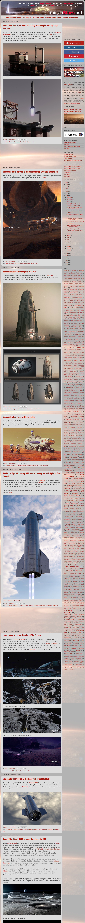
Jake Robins (72, 421)
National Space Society (77, 534)
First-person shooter (78, 386)
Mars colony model (77, 478)
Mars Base (69, 467)
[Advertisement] (32, 155)
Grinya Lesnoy (73, 401)
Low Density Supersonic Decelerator (76, 449)
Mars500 (67, 503)
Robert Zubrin (79, 583)
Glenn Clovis (79, 397)
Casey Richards (80, 331)
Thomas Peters (68, 643)
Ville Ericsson (75, 654)
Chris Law (82, 337)
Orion (77, 548)
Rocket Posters (67, 584)
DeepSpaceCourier (67, 360)
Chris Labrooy (75, 337)
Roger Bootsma (10, 142)
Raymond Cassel (73, 573)
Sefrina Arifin (76, 599)
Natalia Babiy (69, 530)
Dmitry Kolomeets (78, 363)
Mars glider (77, 487)
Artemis (71, 300)
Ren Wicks (81, 576)
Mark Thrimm (73, 464)
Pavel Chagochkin (78, 558)
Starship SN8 (48, 605)
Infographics (76, 411)
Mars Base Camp (74, 469)
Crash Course (79, 350)
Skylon (73, 602)
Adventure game (76, 275)
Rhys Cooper (75, 578)
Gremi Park (66, 401)
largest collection (68, 84)
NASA (82, 529)
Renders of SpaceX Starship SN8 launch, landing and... (75, 219)
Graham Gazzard (78, 398)
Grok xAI (80, 401)
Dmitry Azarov (69, 363)
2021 (66, 193)
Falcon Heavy (70, 384)
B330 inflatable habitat (73, 308)
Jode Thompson (67, 429)
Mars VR (75, 502)
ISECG (77, 417)
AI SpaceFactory (74, 276)
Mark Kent (68, 462)
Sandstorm (78, 594)
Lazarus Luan (71, 444)
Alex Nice (8, 409)
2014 (66, 264)
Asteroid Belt (79, 303)
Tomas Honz (66, 648)
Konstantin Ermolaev (69, 441)
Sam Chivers (72, 592)
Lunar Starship (74, 456)
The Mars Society (76, 638)
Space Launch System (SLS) (72, 608)
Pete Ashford (81, 559)
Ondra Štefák (72, 543)
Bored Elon (73, 320)
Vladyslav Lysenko (73, 656)
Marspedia (66, 144)
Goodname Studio (68, 398)
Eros (76, 377)
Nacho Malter (75, 529)
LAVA (65, 444)
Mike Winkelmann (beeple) (70, 521)
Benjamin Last (73, 312)
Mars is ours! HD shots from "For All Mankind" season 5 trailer (73, 111)
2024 (66, 186)
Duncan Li (80, 370)
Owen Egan (74, 550)
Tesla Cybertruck (68, 634)
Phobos (70, 565)
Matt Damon (81, 510)
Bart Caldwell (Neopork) (12, 605)
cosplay (72, 350)
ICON (71, 409)
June (68, 239)
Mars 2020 (80, 464)
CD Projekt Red (76, 333)
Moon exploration (73, 525)
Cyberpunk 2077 (67, 352)
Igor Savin (77, 409)
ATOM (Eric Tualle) (75, 307)
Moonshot (72, 527)
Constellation (66, 350)
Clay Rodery (77, 342)
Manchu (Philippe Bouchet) (75, 457)
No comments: (12, 139)
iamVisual (66, 409)
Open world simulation (76, 545)
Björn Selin (80, 314)
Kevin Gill (80, 438)
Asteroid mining (68, 305)
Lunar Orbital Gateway (77, 454)
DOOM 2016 (75, 366)
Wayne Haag (34, 263)
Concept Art (14, 409)
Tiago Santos (75, 645)
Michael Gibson (67, 517)
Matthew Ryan (76, 511)
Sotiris (77, 603)
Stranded (70, 624)
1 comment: (11, 603)
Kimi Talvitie (67, 440)
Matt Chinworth (74, 510)
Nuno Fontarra (81, 540)
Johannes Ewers (76, 429)
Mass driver (72, 508)
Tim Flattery (73, 646)
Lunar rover (66, 456)
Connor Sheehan (70, 349)
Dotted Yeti (70, 368)
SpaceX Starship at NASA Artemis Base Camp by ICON (24, 838)
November (69, 199)
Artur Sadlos (70, 303)
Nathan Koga (74, 532)
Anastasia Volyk (73, 289)
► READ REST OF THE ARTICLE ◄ (12, 600)
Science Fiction (16, 771)
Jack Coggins (76, 419)
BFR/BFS (81, 312)
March (68, 246)
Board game (77, 317)
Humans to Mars (71, 408)
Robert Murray (72, 583)
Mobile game (81, 522)
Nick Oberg (66, 538)
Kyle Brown (66, 443)
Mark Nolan (76, 462)
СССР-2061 (71, 669)
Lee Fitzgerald (79, 444)
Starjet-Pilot (68, 616)
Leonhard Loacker (72, 446)
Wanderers (74, 659)
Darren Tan (81, 355)
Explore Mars (67, 172)
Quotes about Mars (68, 571)
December (69, 197)
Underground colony (69, 651)
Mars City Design (70, 472)
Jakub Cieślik (79, 421)
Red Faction (72, 575)
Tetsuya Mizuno (68, 635)
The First (35, 409)
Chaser (65, 336)
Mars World (81, 502)
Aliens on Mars (73, 286)
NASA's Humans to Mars (70, 156)
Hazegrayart (80, 405)
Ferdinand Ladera (78, 384)
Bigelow (68, 314)
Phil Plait (70, 562)
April (68, 244)
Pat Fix (79, 553)
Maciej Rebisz (19, 465)
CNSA (77, 344)
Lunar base (8, 771)
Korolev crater (79, 441)
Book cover (66, 320)
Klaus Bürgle (81, 440)
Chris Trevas (75, 339)
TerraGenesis (73, 632)
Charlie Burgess (78, 334)
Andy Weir (71, 294)
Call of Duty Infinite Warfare (69, 328)
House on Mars (70, 406)
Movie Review (79, 527)
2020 (66, 195)
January (69, 250)
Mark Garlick (81, 460)
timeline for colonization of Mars (72, 103)
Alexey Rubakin (78, 283)
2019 (66, 253)
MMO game (74, 522)
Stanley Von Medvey (79, 612)
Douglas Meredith (78, 368)
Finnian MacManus (68, 385)
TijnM (81, 645)
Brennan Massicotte (78, 321)
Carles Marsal (67, 329)
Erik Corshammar (69, 376)
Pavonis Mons (67, 559)
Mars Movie (75, 493)
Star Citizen (68, 614)
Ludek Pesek (68, 451)
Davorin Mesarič (68, 358)
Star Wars (75, 614)
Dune (65, 371)
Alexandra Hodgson (68, 283)
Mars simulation (70, 500)
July (68, 237)
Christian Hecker (72, 341)
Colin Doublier (72, 345)
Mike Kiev (80, 519)
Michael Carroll (79, 516)
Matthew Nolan (68, 511)
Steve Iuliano (76, 622)
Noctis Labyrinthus (74, 538)
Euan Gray (76, 379)
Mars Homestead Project (78, 488)
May (68, 242)
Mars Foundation (78, 485)
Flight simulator (70, 387)
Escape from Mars (68, 379)
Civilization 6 (70, 342)
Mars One (71, 495)
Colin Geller (81, 345)
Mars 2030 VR (81, 465)
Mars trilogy (68, 502)
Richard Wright (81, 579)
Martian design (69, 505)
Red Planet (66, 576)
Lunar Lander (67, 454)
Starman (79, 616)
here (50, 34)
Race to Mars (77, 571)
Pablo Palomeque (69, 551)
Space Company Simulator (78, 605)
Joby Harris (79, 427)
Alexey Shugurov (67, 284)
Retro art (67, 578)
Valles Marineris (68, 653)
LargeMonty (73, 443)
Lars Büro (80, 443)
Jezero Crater (77, 425)
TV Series (40, 409)
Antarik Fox (79, 295)
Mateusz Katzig (79, 508)
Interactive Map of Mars (70, 142)
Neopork (42, 480)
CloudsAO (71, 344)
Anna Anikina (79, 294)
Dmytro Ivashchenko (68, 365)
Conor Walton (79, 349)
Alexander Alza (72, 280)
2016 (66, 260)
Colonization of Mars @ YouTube (72, 168)
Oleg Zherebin (75, 542)
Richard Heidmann (72, 579)
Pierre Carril (66, 568)
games (65, 93)
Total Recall (81, 648)
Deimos (75, 360)
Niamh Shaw (76, 535)
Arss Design (72, 299)
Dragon (74, 370)
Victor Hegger (67, 654)
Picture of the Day (25, 263)
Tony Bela (73, 648)
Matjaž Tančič (66, 510)
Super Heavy (33, 142)
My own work (67, 529)
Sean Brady (73, 597)
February (69, 248)
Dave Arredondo (68, 357)
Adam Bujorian (71, 273)
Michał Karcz (75, 517)
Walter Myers (67, 659)
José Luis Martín (74, 433)
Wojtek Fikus (79, 664)
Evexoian (80, 381)
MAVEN (78, 513)
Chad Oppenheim (69, 334)
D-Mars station (76, 352)
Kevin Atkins (74, 438)
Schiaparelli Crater (73, 595)
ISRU (82, 417)
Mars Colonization (74, 475)
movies (79, 92)
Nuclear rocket (73, 540)
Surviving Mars (67, 627)
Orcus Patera (71, 548)
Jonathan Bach (74, 432)
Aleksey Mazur (77, 278)
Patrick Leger (79, 554)
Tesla (79, 632)
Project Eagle (69, 570)
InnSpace (66, 413)
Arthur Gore (70, 302)
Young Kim (73, 666)
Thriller (76, 643)
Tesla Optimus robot (79, 634)
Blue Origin (70, 317)
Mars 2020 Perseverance (69, 465)
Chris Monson (68, 339)
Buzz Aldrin (66, 326)
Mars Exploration (10, 263)
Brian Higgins (74, 323)
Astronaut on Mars (10, 465)
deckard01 (78, 358)
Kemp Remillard (67, 437)
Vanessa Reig (79, 653)
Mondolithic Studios (70, 524)
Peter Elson (76, 561)
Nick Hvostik (71, 537)
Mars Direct (67, 174)
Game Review (67, 392)
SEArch (80, 597)
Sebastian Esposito (68, 599)
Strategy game (78, 624)
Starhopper (81, 614)
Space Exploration (78, 607)
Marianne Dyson (75, 459)
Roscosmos (76, 589)
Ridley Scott (75, 581)
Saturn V (66, 595)
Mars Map (75, 491)
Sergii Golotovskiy (73, 600)
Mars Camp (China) (79, 470)
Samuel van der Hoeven (69, 594)
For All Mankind (68, 389)
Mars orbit (78, 495)
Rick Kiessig (68, 581)
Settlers (80, 600)
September (70, 233)
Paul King (73, 556)
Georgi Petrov (74, 395)
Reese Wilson (73, 576)
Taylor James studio (73, 629)
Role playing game (74, 586)
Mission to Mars (67, 522)
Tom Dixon (80, 646)
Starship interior (70, 619)
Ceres (82, 333)
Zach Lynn (67, 667)
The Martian (76, 640)
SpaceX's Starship (68, 154)
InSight (71, 413)
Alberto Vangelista (69, 278)
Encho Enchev (72, 374)
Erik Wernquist (69, 377)
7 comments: (11, 768)
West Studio (76, 661)
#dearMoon (66, 270)
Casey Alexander (72, 331)
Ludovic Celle (76, 451)
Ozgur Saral (81, 550)
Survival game (78, 625)
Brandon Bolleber (67, 321)
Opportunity (66, 546)
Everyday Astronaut (72, 381)
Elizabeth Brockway (75, 373)
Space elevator (68, 607)
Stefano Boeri (75, 621)
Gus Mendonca (79, 403)
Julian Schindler (79, 435)
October (69, 202)
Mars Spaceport (80, 500)
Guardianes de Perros (68, 403)
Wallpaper (55, 605)
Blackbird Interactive (68, 315)
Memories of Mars (69, 516)
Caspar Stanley (68, 333)
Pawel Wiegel (74, 559)
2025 (66, 184)
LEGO (65, 446)
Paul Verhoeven (80, 556)
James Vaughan (67, 422)
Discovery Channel (72, 362)
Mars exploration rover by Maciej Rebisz (19, 416)
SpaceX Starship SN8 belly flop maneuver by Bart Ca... (74, 226)
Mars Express (70, 485)
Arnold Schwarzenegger (77, 297)
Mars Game (67, 487)
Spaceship (17, 142)
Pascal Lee (73, 553)
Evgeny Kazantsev (68, 382)
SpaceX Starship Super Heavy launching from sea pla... (74, 204)
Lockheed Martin (70, 448)
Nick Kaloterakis (79, 537)
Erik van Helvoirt (80, 376)
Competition (69, 347)
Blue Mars (77, 315)
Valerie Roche (79, 651)
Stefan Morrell (68, 621)
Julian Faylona (71, 435)
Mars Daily (66, 148)
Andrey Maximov (74, 292)
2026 (66, 182)
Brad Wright (79, 320)
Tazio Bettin (81, 629)
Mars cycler (77, 480)
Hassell (74, 405)
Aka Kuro (82, 276)
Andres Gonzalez (74, 291)
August (69, 235)
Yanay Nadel (66, 666)
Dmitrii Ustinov (81, 362)
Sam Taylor (79, 592)
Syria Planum (76, 627)
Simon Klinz (66, 602)
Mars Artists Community (70, 170)
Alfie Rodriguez (76, 284)
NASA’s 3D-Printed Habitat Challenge (48, 849)
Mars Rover (18, 263)
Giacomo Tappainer (71, 397)
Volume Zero (81, 656)
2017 (66, 258)
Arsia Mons (66, 299)
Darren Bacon (74, 355)
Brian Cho (66, 323)
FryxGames (73, 390)
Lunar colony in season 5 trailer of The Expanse (22, 635)
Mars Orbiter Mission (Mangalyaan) (71, 496)
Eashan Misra (73, 371)
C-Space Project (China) (76, 326)
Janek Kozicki (75, 422)
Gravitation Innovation (69, 400)
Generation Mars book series (76, 393)
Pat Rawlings (72, 554)
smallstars (71, 603)
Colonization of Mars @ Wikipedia (72, 166)
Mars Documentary (73, 481)
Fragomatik (66, 390)
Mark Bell (74, 460)
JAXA (70, 424)
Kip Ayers (75, 440)
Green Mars (79, 400)
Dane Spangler (73, 354)
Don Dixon (68, 366)
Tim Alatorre (66, 646)
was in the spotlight (52, 643)
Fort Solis (79, 389)
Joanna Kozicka (72, 427)
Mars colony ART (27, 18)
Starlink (73, 616)
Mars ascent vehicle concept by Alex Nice (19, 271)
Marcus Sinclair (67, 459)
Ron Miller (77, 587)
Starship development (39, 605)
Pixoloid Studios (74, 568)
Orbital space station (75, 546)
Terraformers (69, 630)
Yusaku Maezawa (80, 666)
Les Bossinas (81, 446)
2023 (66, 188)
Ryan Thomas (75, 591)
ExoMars (76, 382)
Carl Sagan (79, 328)
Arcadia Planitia (67, 297)
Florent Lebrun (79, 387)
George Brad (66, 395)
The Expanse (23, 771)
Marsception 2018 (74, 503)
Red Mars (79, 575)
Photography (78, 565)
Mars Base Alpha (73, 18)
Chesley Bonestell (72, 336)
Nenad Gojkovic (67, 535)
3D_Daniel (74, 270)
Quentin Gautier (78, 570)
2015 (66, 262)
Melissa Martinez (72, 514)
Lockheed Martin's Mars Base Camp (73, 160)
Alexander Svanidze (76, 281)
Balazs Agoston (69, 310)
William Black (73, 662)
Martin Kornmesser (75, 506)
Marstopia (82, 503)
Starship (65, 18)
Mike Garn (74, 519)
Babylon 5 (82, 308)
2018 (66, 255)
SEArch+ (6, 871)
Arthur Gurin (77, 302)
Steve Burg (69, 622)
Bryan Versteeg (77, 325)
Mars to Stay (67, 176)
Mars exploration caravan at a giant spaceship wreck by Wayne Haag (30, 171)
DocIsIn (75, 365)
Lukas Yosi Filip (71, 452)
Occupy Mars (68, 542)
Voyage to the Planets (69, 658)
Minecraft (80, 521)
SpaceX (59, 18)
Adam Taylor (79, 273)
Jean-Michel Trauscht (77, 424)
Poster (82, 568)
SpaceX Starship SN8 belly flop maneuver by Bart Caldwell (26, 778)
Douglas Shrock (67, 370)
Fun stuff (79, 390)
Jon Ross (66, 432)
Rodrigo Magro (75, 584)
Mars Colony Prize (68, 480)
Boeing (80, 318)
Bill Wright (74, 314)
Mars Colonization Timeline (13, 18)
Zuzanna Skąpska (74, 667)
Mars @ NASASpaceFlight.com (72, 146)
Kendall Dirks (76, 437)
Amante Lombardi (74, 287)
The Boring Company (77, 635)
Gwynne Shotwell (67, 405)
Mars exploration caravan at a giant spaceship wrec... (74, 208)
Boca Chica (73, 318)
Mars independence (71, 490)
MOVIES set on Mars (38, 18)
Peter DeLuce (68, 561)
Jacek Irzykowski (68, 419)
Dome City (81, 365)
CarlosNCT (75, 329)
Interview (72, 417)
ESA (81, 377)
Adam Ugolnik (67, 275)
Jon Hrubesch (79, 430)
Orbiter (65, 548)
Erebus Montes (81, 374)
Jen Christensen (67, 425)
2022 (66, 191)
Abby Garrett (77, 272)
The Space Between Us (78, 642)
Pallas (76, 551)
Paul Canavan (67, 556)
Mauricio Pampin (72, 513)
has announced (12, 843)
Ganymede (75, 392)
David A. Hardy (78, 357)
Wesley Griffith (68, 661)
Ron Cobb (71, 587)
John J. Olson (71, 430)
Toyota (67, 650)
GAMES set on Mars (50, 18)
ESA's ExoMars (68, 158)
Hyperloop (79, 408)
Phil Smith (76, 562)
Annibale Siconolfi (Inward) (69, 295)
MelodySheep (81, 514)
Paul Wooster (69, 558)
